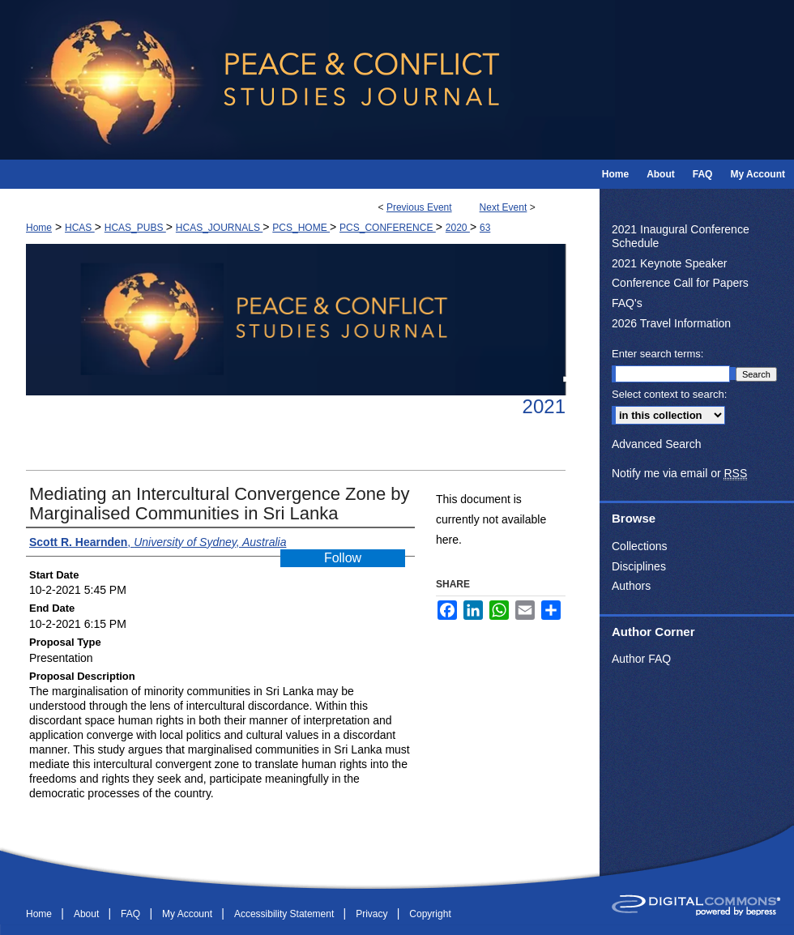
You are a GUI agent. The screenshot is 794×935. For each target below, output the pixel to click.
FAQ (132, 914)
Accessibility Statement (285, 914)
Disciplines (639, 566)
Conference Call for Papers (680, 282)
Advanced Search (657, 444)
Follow (342, 558)
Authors (631, 585)
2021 (544, 406)
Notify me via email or (679, 473)
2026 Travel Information (671, 323)
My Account (188, 914)
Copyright (429, 914)
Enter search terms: (657, 354)
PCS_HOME (301, 227)
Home (39, 227)
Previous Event (419, 207)
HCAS (80, 227)
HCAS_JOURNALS (219, 227)
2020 (458, 227)
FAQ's (627, 303)
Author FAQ (641, 658)
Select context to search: (669, 394)
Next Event (503, 207)
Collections (639, 546)
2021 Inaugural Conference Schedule (680, 236)
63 (485, 227)
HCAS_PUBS (135, 227)
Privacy (373, 914)
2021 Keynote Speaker (669, 263)
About (88, 914)
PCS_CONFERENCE (387, 227)
